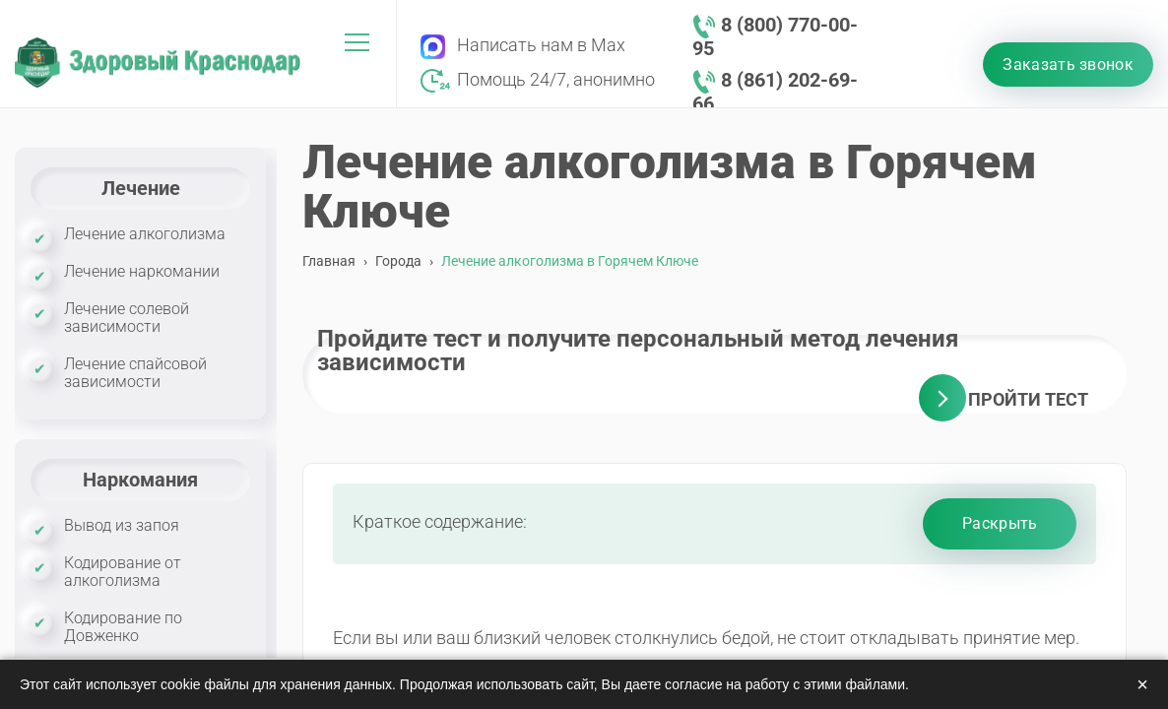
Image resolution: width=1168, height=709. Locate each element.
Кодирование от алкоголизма (122, 571)
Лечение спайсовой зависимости (135, 372)
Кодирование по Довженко (123, 627)
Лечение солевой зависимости (126, 317)
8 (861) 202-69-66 (775, 91)
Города (398, 261)
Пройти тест (1028, 399)
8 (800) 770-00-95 (775, 36)
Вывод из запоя (121, 525)
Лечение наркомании (142, 271)
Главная (329, 261)
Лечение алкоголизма (145, 234)
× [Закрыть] (1142, 684)
